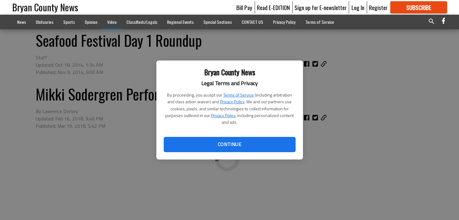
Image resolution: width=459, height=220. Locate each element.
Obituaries (44, 22)
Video (112, 22)
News (21, 22)
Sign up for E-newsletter (320, 7)
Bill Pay (244, 7)
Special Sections (217, 22)
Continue (229, 144)
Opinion (91, 22)
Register (378, 7)
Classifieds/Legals (141, 22)
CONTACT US (252, 22)
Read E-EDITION (273, 7)
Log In (358, 7)
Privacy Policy (232, 101)
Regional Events (180, 22)
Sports (69, 22)
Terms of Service (238, 95)
